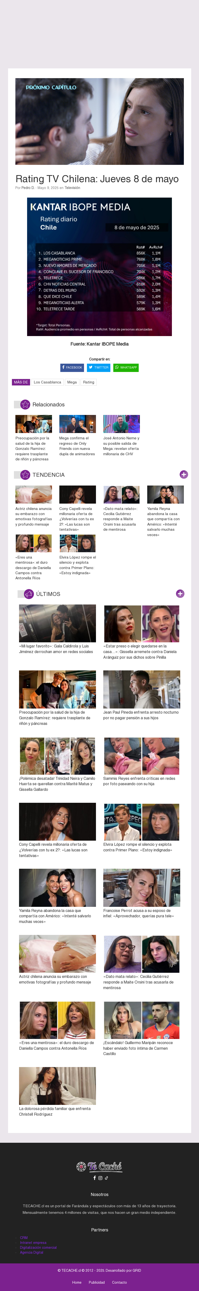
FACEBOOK (72, 368)
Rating (88, 382)
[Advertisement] (100, 34)
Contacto (119, 1282)
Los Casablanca (47, 382)
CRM (24, 1238)
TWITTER (98, 368)
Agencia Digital (31, 1252)
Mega (72, 382)
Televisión (72, 188)
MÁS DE (21, 382)
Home (77, 1282)
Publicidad (97, 1282)
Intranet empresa (33, 1243)
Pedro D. (27, 188)
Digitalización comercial (38, 1247)
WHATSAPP (126, 368)
